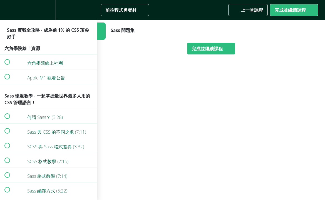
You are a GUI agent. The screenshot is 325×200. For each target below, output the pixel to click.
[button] (7, 10)
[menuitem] (49, 10)
